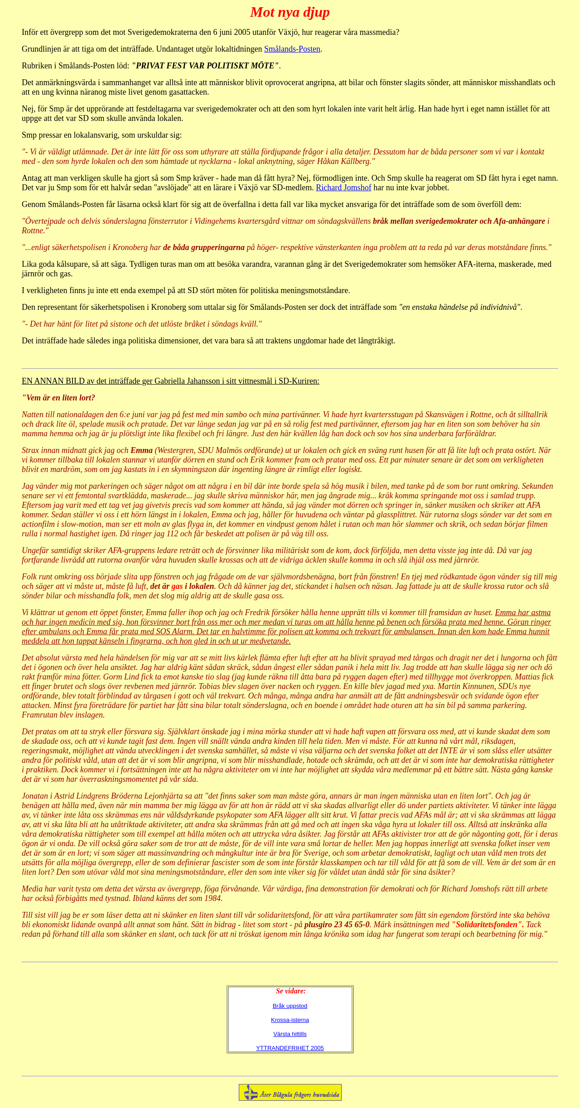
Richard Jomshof (343, 187)
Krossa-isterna (290, 1019)
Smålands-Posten (292, 48)
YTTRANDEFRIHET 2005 (290, 1048)
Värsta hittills (290, 1034)
